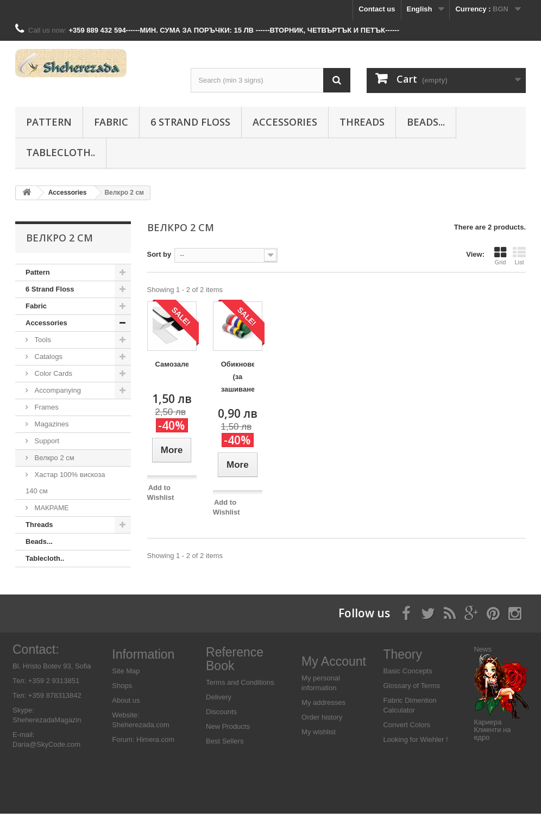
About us (126, 717)
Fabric (111, 121)
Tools (42, 340)
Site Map (126, 687)
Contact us (376, 9)
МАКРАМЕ (51, 508)
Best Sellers (224, 758)
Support (46, 441)
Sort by (159, 254)
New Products (228, 743)
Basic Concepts (407, 687)
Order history (321, 734)
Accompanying (57, 390)
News (483, 665)
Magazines (50, 424)
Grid (500, 255)
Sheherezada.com (140, 741)
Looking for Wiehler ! (415, 756)
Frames (46, 407)
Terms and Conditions (240, 699)
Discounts (221, 728)
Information (143, 671)
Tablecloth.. (60, 152)
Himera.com (154, 756)
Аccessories (285, 121)
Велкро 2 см (53, 458)
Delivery (218, 714)
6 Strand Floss (190, 121)
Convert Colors (406, 741)
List (519, 255)
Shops (122, 702)
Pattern (49, 121)
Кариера (487, 738)
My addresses (323, 719)
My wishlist (318, 749)
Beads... (426, 121)
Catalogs (47, 356)
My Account (333, 678)
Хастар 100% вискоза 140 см (65, 482)
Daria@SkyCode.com (46, 761)
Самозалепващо (171, 364)
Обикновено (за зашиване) (237, 376)
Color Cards (52, 373)
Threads (362, 121)
